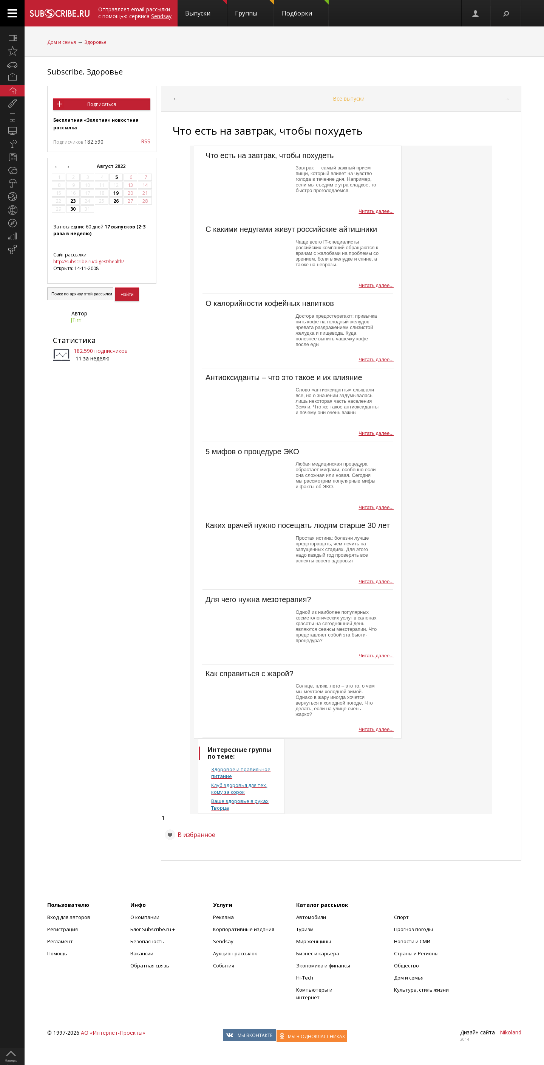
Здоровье (95, 42)
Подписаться (101, 104)
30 (73, 209)
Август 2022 (112, 166)
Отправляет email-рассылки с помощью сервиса (135, 13)
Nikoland (510, 1032)
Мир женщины (313, 941)
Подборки (305, 8)
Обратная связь (149, 965)
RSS (145, 141)
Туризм (305, 929)
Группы (254, 8)
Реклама (223, 917)
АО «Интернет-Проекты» (113, 1032)
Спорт (401, 917)
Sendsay (223, 941)
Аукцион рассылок (235, 953)
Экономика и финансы (323, 965)
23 (73, 201)
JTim (76, 319)
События (223, 965)
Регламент (60, 941)
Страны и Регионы (416, 953)
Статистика (74, 340)
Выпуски (206, 8)
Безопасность (147, 941)
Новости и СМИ (412, 941)
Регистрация (62, 929)
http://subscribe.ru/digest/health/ (88, 261)
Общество (406, 965)
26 (116, 201)
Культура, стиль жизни (421, 989)
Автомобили (311, 917)
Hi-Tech (304, 977)
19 (116, 193)
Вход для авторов (68, 917)
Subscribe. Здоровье (85, 72)
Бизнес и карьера (317, 953)
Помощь (57, 953)
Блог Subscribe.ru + (153, 929)
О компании (144, 917)
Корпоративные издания (243, 929)
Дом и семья (61, 42)
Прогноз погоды (413, 929)
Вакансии (141, 953)
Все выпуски (349, 98)
